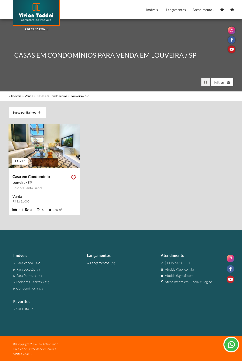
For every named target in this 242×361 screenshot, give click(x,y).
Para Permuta (28, 275)
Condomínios (28, 288)
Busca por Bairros (26, 112)
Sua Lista (24, 309)
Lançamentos (176, 10)
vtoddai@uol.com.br (177, 269)
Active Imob (50, 344)
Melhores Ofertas (31, 282)
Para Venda (27, 263)
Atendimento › (203, 10)
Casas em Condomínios (52, 96)
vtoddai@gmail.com (177, 275)
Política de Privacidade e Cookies (34, 349)
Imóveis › (153, 10)
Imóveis (16, 96)
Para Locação (27, 269)
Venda (29, 96)
